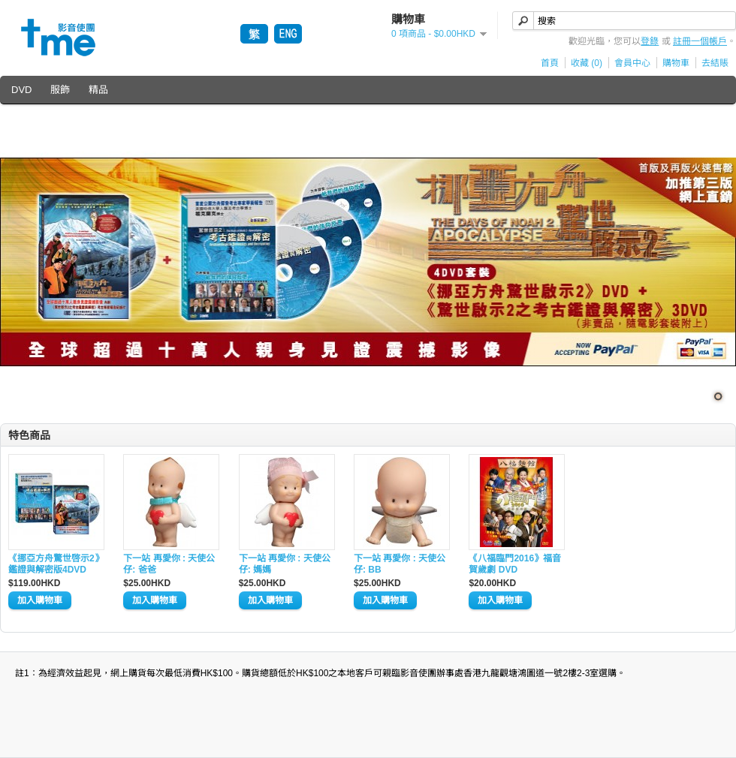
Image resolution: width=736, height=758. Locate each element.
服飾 (60, 89)
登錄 (650, 41)
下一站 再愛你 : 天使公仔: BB (399, 564)
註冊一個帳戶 (700, 41)
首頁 (550, 63)
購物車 (675, 63)
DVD (21, 89)
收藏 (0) (586, 63)
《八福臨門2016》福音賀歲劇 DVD (515, 564)
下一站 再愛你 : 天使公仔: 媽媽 (284, 564)
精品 (98, 89)
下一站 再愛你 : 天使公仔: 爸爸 (169, 564)
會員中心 (632, 63)
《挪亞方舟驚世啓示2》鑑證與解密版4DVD (56, 564)
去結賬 (714, 63)
